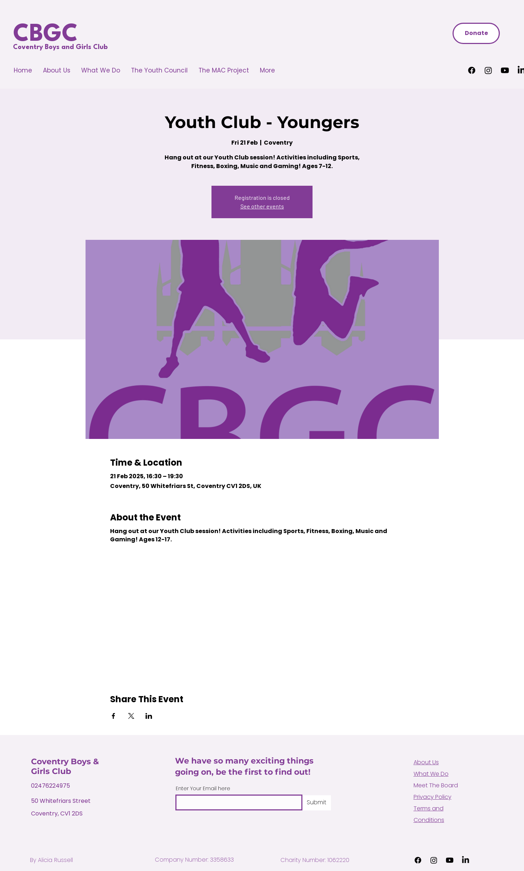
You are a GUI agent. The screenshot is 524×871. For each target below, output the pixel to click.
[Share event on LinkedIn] (148, 716)
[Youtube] (505, 70)
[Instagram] (488, 70)
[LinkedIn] (465, 860)
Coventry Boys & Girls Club (65, 766)
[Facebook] (471, 70)
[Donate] (476, 33)
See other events (262, 206)
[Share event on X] (131, 716)
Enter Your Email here (203, 788)
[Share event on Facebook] (113, 716)
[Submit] (316, 802)
